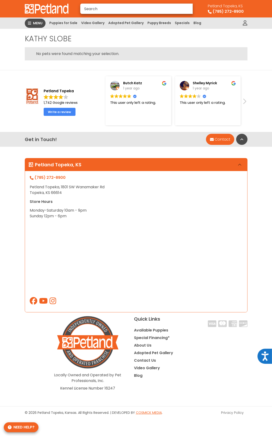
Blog (197, 23)
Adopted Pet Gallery (126, 23)
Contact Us (145, 360)
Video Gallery (93, 23)
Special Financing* (152, 337)
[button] (244, 105)
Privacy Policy (232, 412)
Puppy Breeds (159, 23)
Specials (182, 23)
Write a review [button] (59, 115)
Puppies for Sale (63, 23)
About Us (142, 345)
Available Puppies (151, 330)
